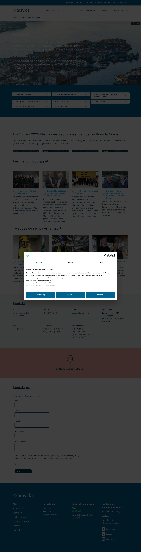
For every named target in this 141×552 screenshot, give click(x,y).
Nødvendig (41, 295)
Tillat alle (100, 295)
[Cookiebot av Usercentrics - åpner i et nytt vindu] (106, 255)
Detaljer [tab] (70, 262)
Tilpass (70, 295)
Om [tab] (101, 262)
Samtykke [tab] (39, 263)
